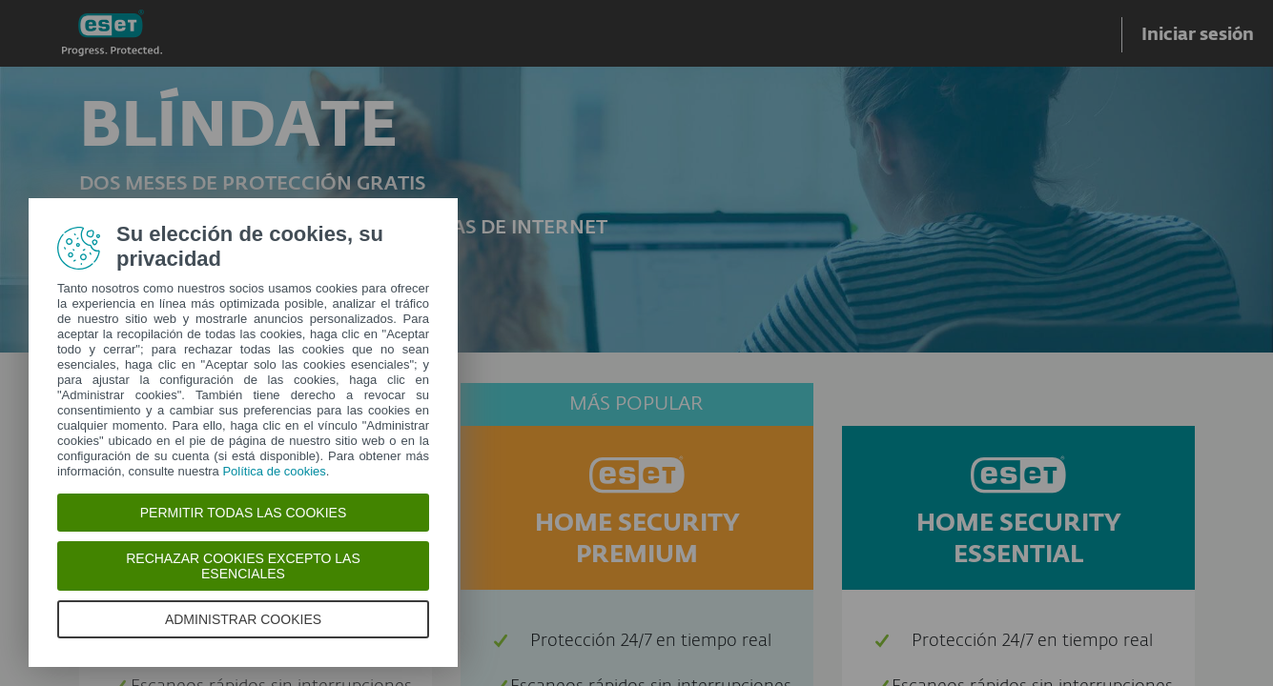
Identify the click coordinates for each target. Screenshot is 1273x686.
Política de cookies (273, 471)
